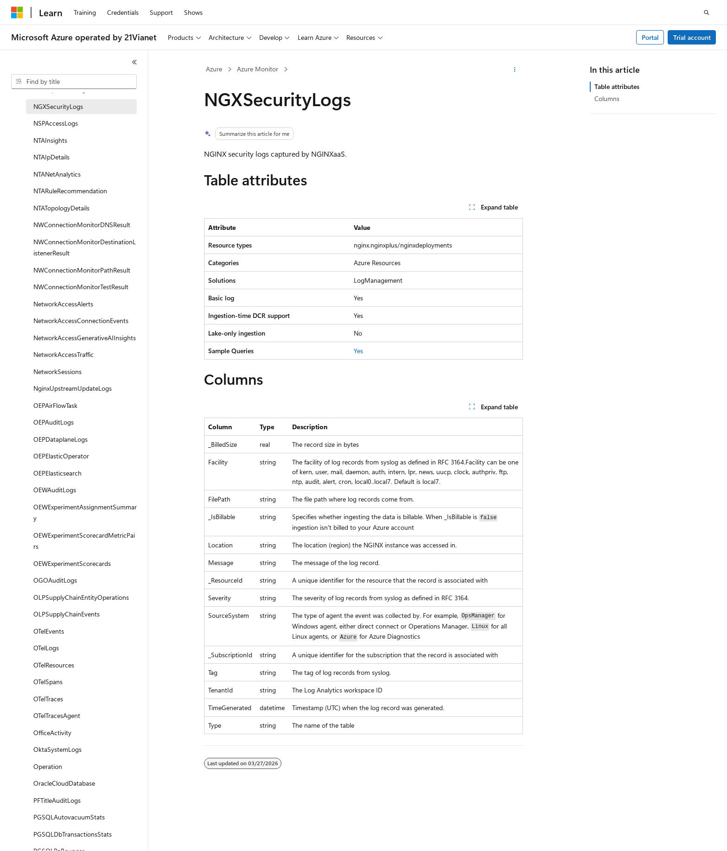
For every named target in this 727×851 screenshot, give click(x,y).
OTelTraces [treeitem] (48, 698)
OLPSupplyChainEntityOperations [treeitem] (81, 597)
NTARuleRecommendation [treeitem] (70, 190)
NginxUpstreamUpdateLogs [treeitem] (72, 388)
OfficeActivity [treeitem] (52, 732)
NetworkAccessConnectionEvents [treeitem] (80, 320)
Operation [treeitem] (47, 766)
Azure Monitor (257, 68)
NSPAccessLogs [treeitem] (55, 123)
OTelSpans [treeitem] (48, 681)
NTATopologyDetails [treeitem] (61, 207)
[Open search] (706, 12)
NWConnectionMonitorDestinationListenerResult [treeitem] (84, 247)
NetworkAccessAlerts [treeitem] (63, 303)
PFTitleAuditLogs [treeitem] (57, 800)
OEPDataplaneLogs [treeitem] (60, 439)
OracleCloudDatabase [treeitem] (64, 783)
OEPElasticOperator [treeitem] (61, 455)
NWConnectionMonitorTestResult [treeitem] (80, 286)
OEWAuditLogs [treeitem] (54, 489)
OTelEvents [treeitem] (48, 631)
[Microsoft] (17, 12)
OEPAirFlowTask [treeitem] (55, 405)
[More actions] (515, 69)
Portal (650, 37)
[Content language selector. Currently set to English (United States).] (53, 835)
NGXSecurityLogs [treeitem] (58, 106)
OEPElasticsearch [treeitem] (57, 473)
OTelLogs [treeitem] (46, 647)
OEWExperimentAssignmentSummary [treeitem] (85, 512)
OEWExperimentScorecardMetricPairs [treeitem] (84, 541)
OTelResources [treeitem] (53, 664)
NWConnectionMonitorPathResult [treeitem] (81, 270)
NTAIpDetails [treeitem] (51, 156)
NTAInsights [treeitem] (50, 140)
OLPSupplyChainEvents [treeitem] (66, 614)
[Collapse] (134, 62)
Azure (214, 68)
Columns (606, 98)
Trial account (692, 37)
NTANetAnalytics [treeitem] (57, 174)
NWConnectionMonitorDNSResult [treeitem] (81, 224)
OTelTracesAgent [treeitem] (56, 715)
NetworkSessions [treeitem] (57, 371)
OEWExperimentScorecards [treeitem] (72, 563)
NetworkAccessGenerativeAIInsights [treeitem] (84, 337)
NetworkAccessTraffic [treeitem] (63, 354)
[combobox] (74, 81)
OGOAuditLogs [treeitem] (55, 580)
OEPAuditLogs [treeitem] (53, 422)
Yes (358, 350)
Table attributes (616, 86)
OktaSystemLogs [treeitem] (57, 749)
